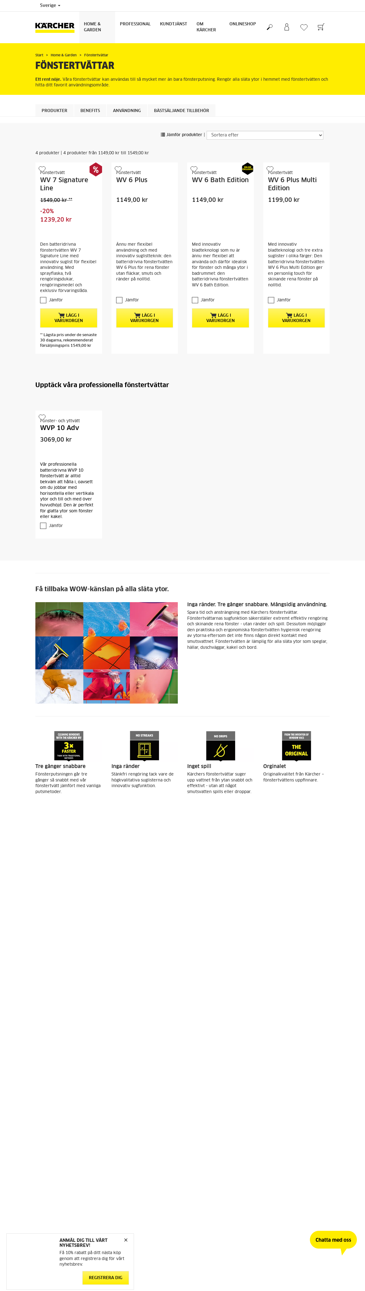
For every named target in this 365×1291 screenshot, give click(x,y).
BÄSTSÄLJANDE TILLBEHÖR (181, 111)
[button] (175, 1204)
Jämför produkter (181, 135)
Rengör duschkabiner (132, 869)
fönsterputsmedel (72, 1019)
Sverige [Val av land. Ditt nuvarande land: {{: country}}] (50, 5)
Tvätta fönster (49, 869)
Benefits (90, 111)
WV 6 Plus (131, 180)
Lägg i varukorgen (68, 318)
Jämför (56, 300)
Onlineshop (242, 24)
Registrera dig (105, 1278)
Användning (127, 111)
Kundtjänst (173, 24)
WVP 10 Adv (59, 428)
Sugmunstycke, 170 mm (291, 1092)
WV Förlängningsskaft (62, 1092)
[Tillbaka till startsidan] (57, 27)
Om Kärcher (206, 27)
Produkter (54, 111)
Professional (135, 24)
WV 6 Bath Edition (220, 180)
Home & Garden (92, 27)
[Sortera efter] (265, 135)
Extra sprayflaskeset (213, 1092)
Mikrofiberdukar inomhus (142, 1092)
